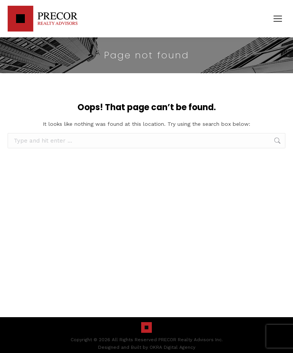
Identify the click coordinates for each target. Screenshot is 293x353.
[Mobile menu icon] (277, 18)
